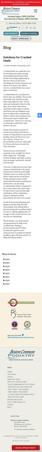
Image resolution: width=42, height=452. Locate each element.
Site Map (14, 441)
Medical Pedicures (16, 397)
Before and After (14, 400)
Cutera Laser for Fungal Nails (21, 394)
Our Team (11, 374)
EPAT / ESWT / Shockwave (18, 389)
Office (10, 377)
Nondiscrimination (24, 441)
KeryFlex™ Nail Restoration (20, 387)
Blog (9, 407)
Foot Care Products (16, 402)
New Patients (11, 33)
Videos (10, 405)
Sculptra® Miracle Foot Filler (21, 384)
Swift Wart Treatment (18, 392)
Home (9, 372)
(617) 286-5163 (29, 23)
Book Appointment (26, 448)
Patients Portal (29, 33)
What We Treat (13, 379)
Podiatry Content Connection (27, 437)
